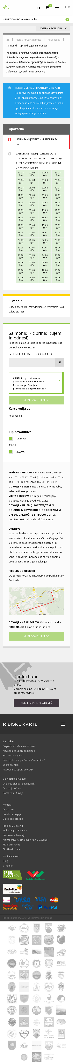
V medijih (8, 865)
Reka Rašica (54, 39)
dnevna (21, 438)
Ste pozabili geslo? (13, 755)
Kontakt (7, 804)
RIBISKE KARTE (20, 724)
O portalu (8, 809)
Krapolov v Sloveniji (14, 835)
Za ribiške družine (13, 818)
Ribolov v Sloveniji (13, 825)
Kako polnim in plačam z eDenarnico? (24, 760)
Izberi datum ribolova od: (30, 354)
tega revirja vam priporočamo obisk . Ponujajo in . (29, 383)
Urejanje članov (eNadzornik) (19, 783)
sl (67, 7)
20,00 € (21, 451)
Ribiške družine (11, 849)
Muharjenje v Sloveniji (15, 830)
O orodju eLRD (11, 765)
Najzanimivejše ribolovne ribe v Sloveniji (25, 840)
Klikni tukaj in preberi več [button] (36, 702)
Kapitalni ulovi (10, 856)
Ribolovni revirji (11, 844)
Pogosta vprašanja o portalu (19, 746)
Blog (5, 861)
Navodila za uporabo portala (19, 750)
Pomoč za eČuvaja (13, 793)
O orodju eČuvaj (12, 788)
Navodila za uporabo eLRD (18, 769)
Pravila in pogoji (12, 814)
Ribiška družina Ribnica (28, 39)
